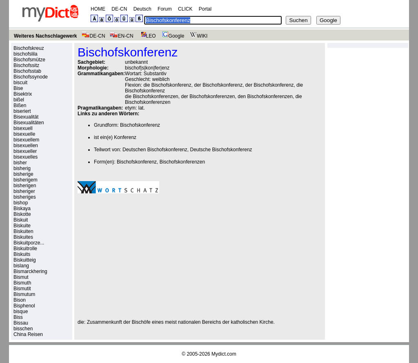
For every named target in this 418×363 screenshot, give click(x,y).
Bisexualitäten (28, 122)
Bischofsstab (27, 71)
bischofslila (25, 54)
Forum (165, 9)
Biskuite (22, 226)
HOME (98, 9)
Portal (205, 9)
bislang (21, 266)
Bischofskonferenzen (182, 162)
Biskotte (22, 214)
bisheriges (24, 197)
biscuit (20, 82)
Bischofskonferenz (140, 125)
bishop (20, 203)
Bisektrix (22, 94)
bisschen (23, 329)
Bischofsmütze (29, 60)
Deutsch (142, 9)
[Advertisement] (146, 256)
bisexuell (23, 128)
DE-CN (119, 9)
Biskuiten (23, 231)
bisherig (22, 168)
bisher (20, 163)
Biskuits (21, 254)
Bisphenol (24, 306)
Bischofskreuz (28, 48)
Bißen (19, 105)
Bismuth (22, 283)
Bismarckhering (30, 271)
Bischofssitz (26, 65)
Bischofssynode (30, 77)
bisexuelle (24, 134)
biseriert (22, 111)
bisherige (23, 174)
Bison (19, 300)
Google (172, 36)
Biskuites (23, 237)
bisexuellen (25, 145)
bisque (20, 311)
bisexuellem (26, 140)
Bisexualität (25, 117)
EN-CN (121, 36)
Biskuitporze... (28, 243)
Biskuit (20, 220)
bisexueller (25, 151)
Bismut (21, 277)
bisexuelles (25, 157)
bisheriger (24, 191)
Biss (18, 317)
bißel (18, 100)
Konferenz (125, 137)
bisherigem (25, 180)
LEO (147, 36)
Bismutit (22, 288)
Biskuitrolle (25, 248)
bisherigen (24, 185)
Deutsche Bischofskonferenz (221, 149)
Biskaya (22, 208)
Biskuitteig (24, 260)
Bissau (20, 323)
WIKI (197, 36)
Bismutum (24, 294)
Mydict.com (223, 354)
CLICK (185, 9)
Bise (18, 88)
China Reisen (28, 334)
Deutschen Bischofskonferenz (154, 149)
